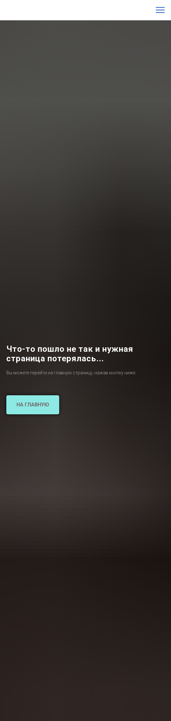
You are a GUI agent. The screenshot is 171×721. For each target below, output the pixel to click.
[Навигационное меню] (160, 10)
